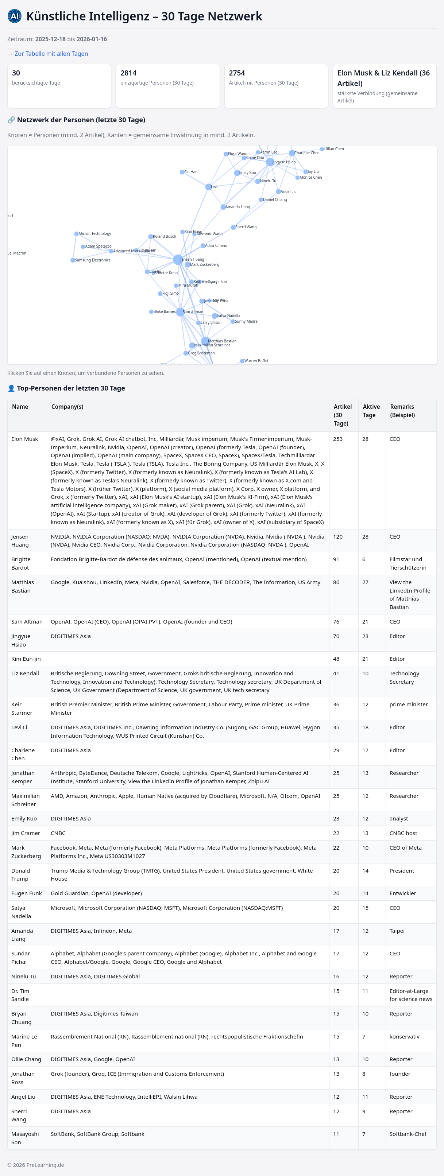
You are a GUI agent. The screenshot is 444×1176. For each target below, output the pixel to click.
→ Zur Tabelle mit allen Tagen (47, 54)
